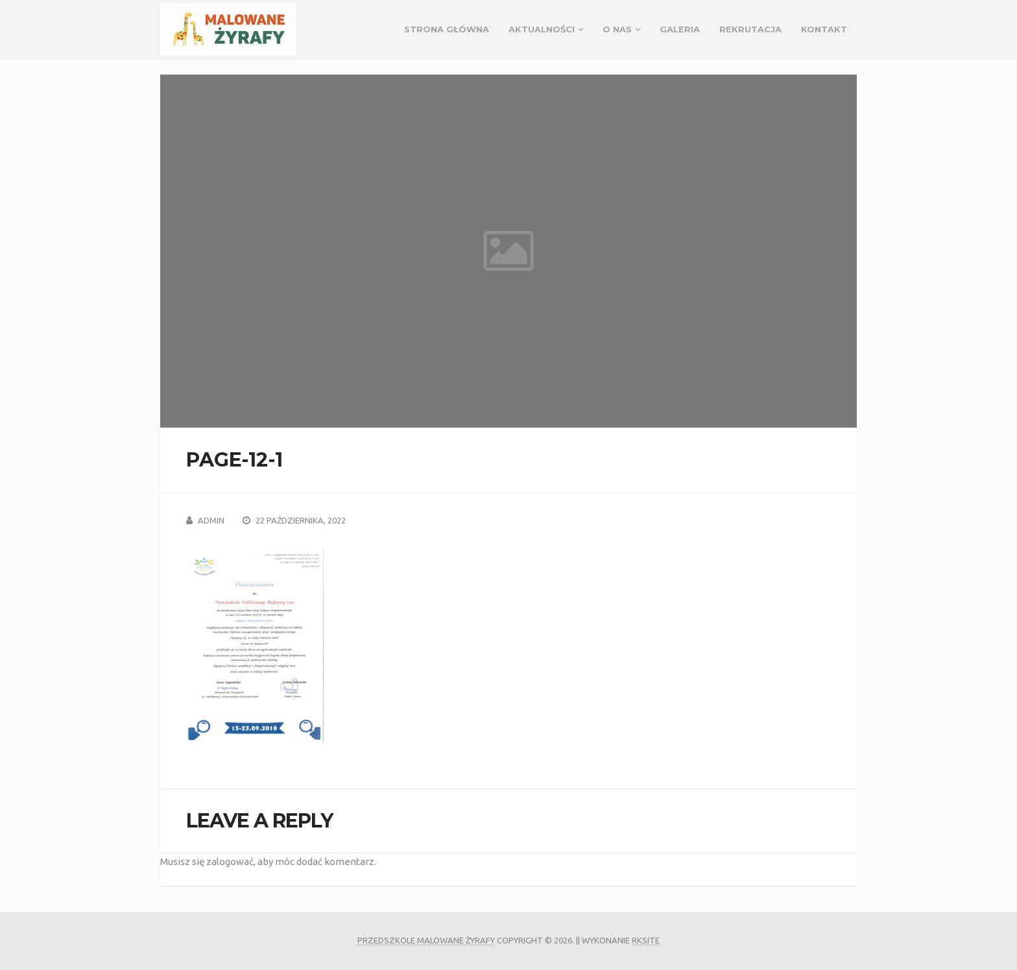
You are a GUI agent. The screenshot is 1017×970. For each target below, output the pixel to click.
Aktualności (541, 29)
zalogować (230, 861)
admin (211, 520)
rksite (646, 940)
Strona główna (446, 29)
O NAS (617, 29)
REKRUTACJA (750, 29)
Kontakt (824, 29)
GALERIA (680, 29)
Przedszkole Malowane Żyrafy (426, 940)
